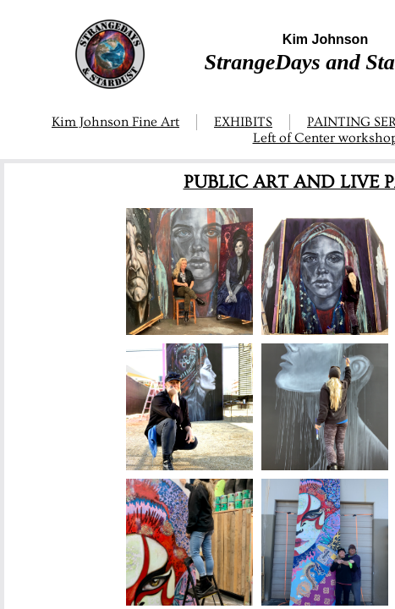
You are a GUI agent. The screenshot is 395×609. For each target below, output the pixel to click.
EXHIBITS (243, 121)
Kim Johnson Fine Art (115, 121)
